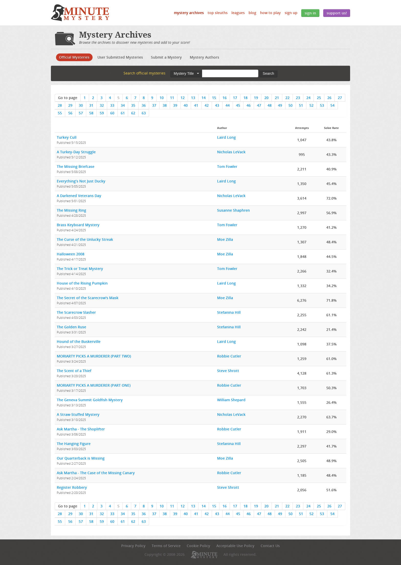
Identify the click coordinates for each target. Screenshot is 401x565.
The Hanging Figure (74, 443)
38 (165, 105)
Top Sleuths (218, 12)
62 (133, 113)
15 (214, 97)
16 (224, 97)
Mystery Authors (204, 57)
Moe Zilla (225, 239)
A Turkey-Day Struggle (76, 151)
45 (238, 105)
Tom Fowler (227, 166)
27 (340, 97)
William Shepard (231, 399)
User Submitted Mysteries (120, 57)
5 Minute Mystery (80, 13)
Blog (252, 12)
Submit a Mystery (166, 57)
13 (193, 97)
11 (172, 97)
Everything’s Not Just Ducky (81, 181)
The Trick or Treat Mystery (80, 268)
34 (123, 105)
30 (81, 105)
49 (280, 105)
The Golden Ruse (71, 326)
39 (175, 105)
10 (162, 97)
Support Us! (337, 12)
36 (144, 105)
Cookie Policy (198, 545)
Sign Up (291, 12)
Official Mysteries (74, 57)
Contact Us (270, 545)
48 (270, 105)
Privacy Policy (133, 545)
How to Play (270, 12)
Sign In (310, 12)
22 (287, 97)
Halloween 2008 (70, 254)
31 (91, 105)
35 (133, 105)
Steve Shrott (228, 370)
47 (259, 105)
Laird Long (226, 137)
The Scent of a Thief (74, 370)
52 (311, 105)
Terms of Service (166, 545)
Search (268, 73)
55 (60, 113)
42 (207, 105)
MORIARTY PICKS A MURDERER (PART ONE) (93, 385)
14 (204, 97)
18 (245, 97)
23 (298, 97)
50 (290, 105)
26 (329, 97)
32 (102, 105)
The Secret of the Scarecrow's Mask (87, 297)
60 (112, 113)
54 (332, 105)
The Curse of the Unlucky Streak (85, 239)
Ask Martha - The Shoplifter (81, 429)
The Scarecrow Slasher (76, 312)
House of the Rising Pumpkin (82, 283)
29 (70, 105)
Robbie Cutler (229, 356)
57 (81, 113)
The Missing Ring (71, 210)
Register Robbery (72, 487)
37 (154, 105)
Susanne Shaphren (233, 210)
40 (186, 105)
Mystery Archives (189, 12)
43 (217, 105)
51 (301, 105)
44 (228, 105)
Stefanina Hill (229, 312)
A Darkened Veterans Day (79, 195)
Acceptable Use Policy (235, 545)
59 (102, 113)
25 (319, 97)
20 (266, 97)
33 (112, 105)
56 (70, 113)
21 (277, 97)
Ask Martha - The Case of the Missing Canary (96, 472)
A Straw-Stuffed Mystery (78, 414)
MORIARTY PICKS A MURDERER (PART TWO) (94, 356)
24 (308, 97)
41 (196, 105)
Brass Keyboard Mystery (78, 224)
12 (183, 97)
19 (256, 97)
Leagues (238, 12)
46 (249, 105)
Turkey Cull (66, 137)
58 (91, 113)
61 (123, 113)
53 (322, 105)
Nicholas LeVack (231, 151)
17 (235, 97)
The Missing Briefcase (75, 166)
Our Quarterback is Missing (81, 458)
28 (60, 105)
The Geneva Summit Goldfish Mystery (90, 399)
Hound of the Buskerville (79, 341)
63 (144, 113)
